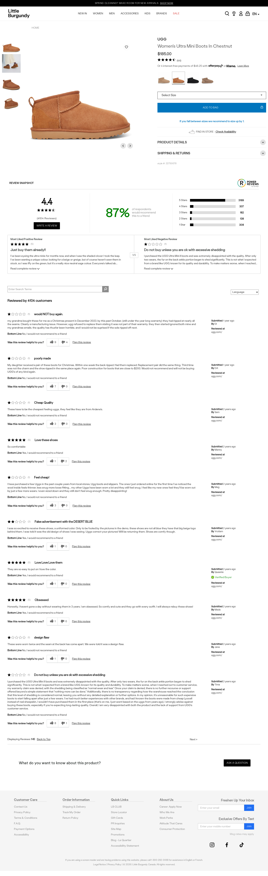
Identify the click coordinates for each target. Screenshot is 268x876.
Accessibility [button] (21, 834)
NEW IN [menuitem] (82, 13)
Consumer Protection (172, 829)
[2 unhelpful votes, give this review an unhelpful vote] (63, 461)
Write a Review (46, 225)
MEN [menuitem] (112, 13)
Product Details (211, 142)
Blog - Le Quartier (121, 840)
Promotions (118, 834)
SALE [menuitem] (176, 13)
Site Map (116, 829)
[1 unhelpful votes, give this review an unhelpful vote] (63, 723)
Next (130, 145)
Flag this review (82, 342)
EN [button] (255, 14)
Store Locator (119, 812)
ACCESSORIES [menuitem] (130, 13)
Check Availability (226, 131)
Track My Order (72, 812)
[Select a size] (211, 95)
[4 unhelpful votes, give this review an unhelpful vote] (64, 342)
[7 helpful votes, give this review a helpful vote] (52, 387)
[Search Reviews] (58, 289)
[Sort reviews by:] (245, 292)
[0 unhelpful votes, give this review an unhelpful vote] (64, 387)
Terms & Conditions (25, 817)
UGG (162, 39)
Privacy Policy (22, 812)
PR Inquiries (118, 823)
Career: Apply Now (170, 806)
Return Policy (70, 817)
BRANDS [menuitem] (161, 13)
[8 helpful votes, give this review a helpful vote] (52, 723)
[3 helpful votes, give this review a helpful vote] (52, 424)
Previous (123, 145)
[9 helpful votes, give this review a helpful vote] (52, 342)
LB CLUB (116, 806)
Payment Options (24, 829)
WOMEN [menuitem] (98, 13)
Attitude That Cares (170, 823)
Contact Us (20, 806)
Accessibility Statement (125, 845)
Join (249, 807)
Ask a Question (237, 762)
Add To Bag (233, 108)
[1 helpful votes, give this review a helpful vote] (52, 461)
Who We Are (166, 812)
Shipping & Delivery (74, 806)
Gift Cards (117, 817)
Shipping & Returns (211, 153)
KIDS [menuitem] (147, 13)
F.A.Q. (17, 823)
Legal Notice (99, 864)
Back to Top (43, 739)
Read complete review (25, 269)
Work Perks (166, 817)
